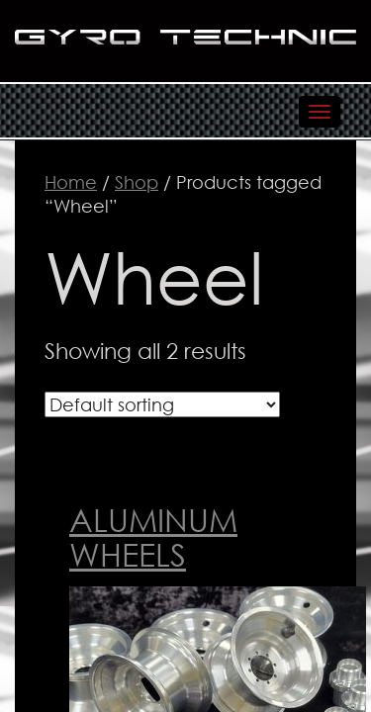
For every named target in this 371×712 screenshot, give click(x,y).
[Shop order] (162, 404)
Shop (136, 182)
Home (71, 182)
